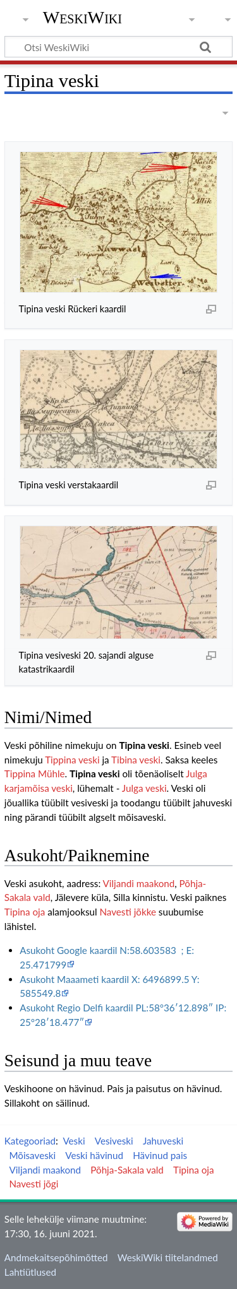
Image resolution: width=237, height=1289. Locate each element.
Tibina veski (136, 759)
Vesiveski (114, 1140)
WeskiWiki (82, 17)
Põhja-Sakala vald (127, 1169)
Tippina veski (73, 759)
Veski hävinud (94, 1155)
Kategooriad (30, 1140)
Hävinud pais (160, 1155)
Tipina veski (144, 745)
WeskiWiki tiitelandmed (168, 1257)
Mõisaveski (32, 1155)
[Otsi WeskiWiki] (118, 47)
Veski (74, 1140)
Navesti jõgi (33, 1183)
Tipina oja (24, 911)
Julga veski (144, 788)
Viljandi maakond (139, 883)
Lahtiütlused (30, 1272)
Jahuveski (163, 1140)
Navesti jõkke (127, 911)
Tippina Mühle (34, 773)
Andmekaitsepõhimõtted (56, 1257)
